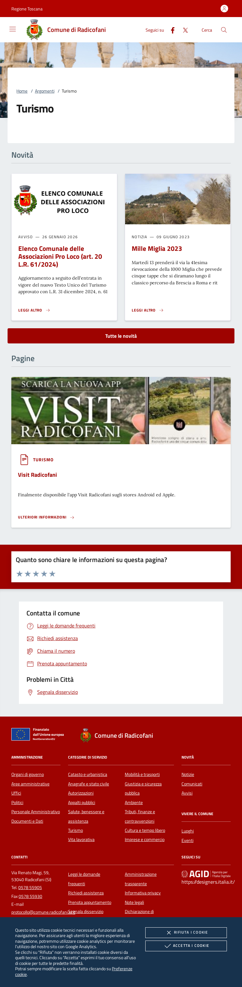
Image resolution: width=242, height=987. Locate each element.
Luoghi (188, 830)
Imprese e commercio (144, 839)
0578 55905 (30, 887)
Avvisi (187, 793)
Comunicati (192, 783)
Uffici (16, 793)
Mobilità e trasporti (142, 774)
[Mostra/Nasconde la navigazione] (12, 29)
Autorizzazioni (81, 793)
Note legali (134, 902)
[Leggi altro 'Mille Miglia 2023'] (148, 310)
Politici (17, 802)
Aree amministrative (30, 783)
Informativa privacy (143, 892)
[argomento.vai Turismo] (43, 459)
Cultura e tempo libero (145, 830)
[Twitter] (182, 29)
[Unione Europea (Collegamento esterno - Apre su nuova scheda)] (39, 735)
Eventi (187, 840)
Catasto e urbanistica (87, 774)
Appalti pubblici (81, 802)
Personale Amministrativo (35, 811)
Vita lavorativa (81, 839)
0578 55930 (30, 896)
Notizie (188, 774)
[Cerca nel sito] (224, 30)
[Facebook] (170, 29)
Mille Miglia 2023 (157, 248)
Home (21, 91)
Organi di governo (27, 774)
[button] (27, 9)
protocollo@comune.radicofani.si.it (43, 912)
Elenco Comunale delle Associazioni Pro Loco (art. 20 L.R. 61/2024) (60, 256)
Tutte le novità (121, 336)
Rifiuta (186, 933)
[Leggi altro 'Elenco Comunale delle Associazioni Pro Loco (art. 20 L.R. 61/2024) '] (34, 310)
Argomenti (45, 91)
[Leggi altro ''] (46, 517)
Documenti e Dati (27, 821)
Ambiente (134, 802)
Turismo (75, 830)
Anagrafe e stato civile (88, 783)
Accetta (186, 946)
